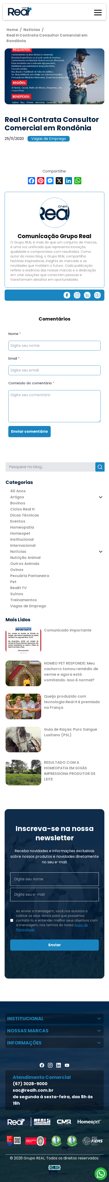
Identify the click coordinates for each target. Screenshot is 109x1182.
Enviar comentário (29, 431)
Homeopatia (22, 527)
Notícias (18, 551)
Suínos (16, 594)
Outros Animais (24, 563)
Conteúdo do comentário (31, 383)
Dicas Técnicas (24, 515)
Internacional (22, 545)
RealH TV (18, 588)
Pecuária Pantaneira (29, 575)
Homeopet (20, 533)
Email (14, 358)
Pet (13, 581)
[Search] (50, 467)
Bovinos (17, 503)
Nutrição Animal (25, 557)
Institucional (22, 539)
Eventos (17, 521)
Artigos (17, 497)
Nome (14, 333)
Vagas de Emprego (48, 138)
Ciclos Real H (22, 509)
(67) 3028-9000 (30, 1084)
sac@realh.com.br (33, 1090)
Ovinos (16, 569)
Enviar (54, 945)
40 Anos (18, 491)
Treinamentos (23, 600)
